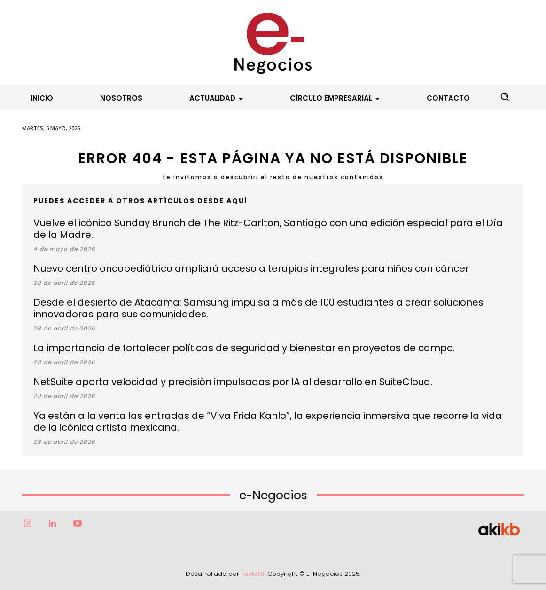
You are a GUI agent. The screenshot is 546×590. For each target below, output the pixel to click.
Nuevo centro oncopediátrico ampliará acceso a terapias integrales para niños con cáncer (251, 268)
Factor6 (253, 573)
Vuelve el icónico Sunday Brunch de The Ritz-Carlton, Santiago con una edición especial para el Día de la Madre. (268, 228)
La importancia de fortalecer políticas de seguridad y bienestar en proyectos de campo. (244, 347)
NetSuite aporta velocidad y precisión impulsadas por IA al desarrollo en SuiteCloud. (232, 381)
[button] (504, 96)
